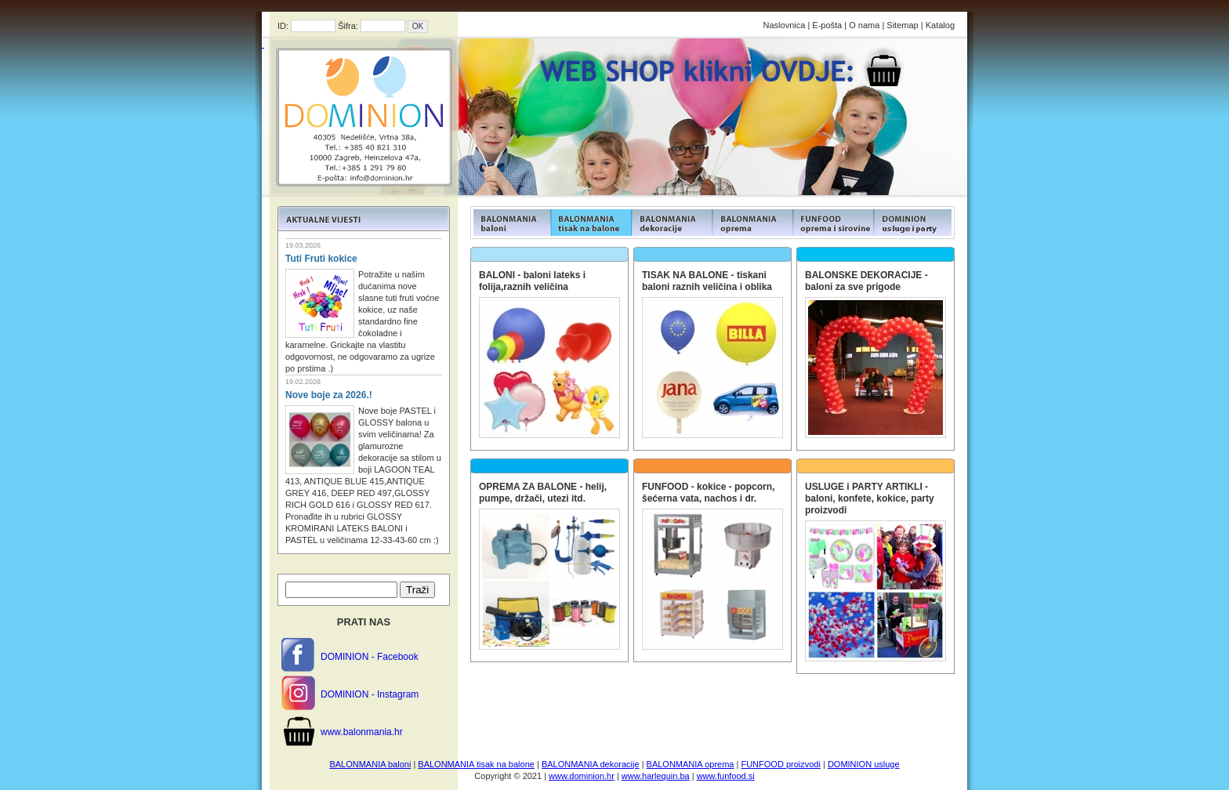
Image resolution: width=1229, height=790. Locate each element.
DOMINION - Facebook (370, 656)
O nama (864, 25)
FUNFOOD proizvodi (780, 764)
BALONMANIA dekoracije (591, 764)
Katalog (940, 25)
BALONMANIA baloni (370, 764)
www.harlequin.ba (656, 776)
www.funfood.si (726, 776)
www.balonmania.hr (362, 732)
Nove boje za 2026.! (328, 395)
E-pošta (827, 25)
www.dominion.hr (581, 776)
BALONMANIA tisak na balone (476, 764)
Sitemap (902, 25)
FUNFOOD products (510, 222)
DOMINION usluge (864, 764)
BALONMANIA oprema (690, 764)
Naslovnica (784, 25)
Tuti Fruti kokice (321, 258)
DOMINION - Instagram (370, 694)
